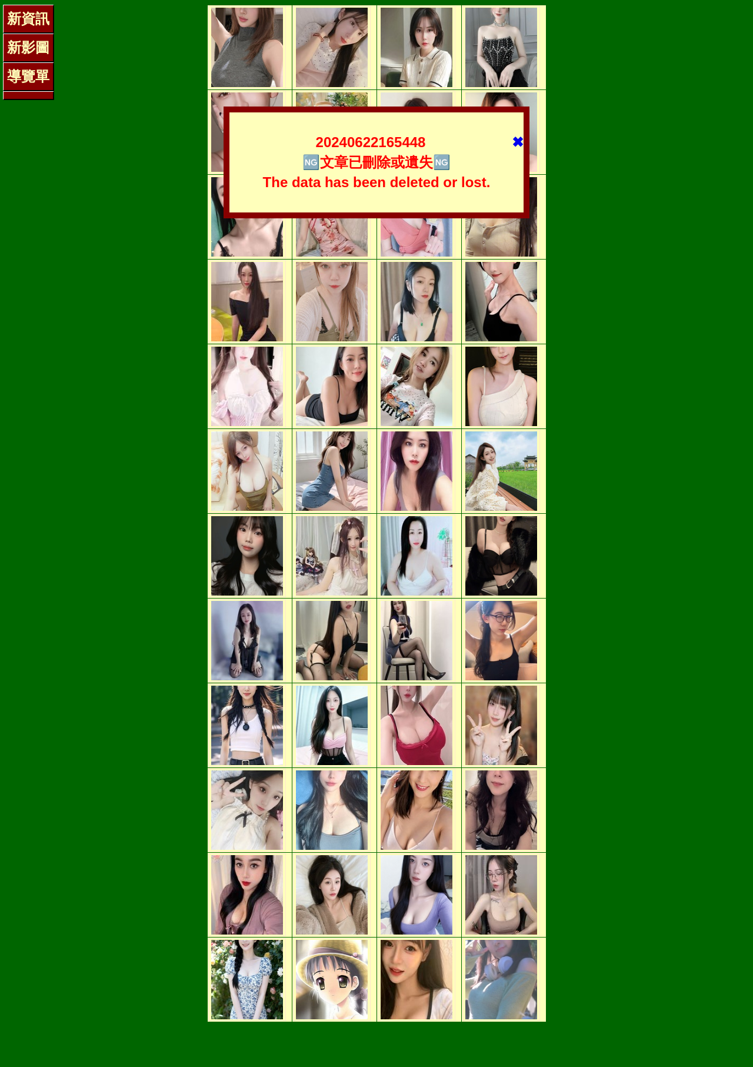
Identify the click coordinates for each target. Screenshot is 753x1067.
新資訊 (28, 18)
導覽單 (28, 76)
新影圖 (28, 47)
